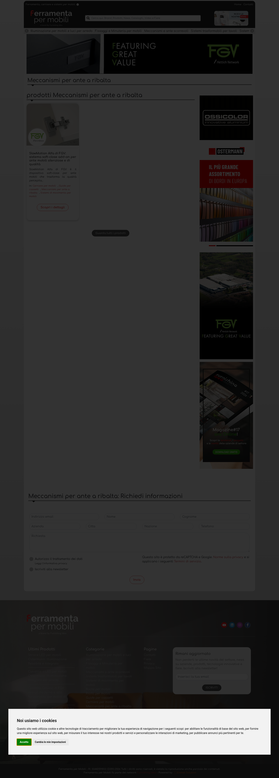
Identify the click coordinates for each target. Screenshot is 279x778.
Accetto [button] (24, 742)
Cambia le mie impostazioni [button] (50, 742)
